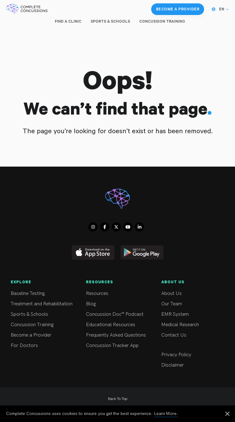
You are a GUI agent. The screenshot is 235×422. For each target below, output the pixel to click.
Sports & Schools (43, 314)
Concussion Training (43, 325)
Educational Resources (118, 325)
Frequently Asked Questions (118, 335)
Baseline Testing (43, 293)
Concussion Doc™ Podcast (118, 314)
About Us (193, 293)
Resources (118, 293)
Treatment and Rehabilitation (43, 304)
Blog (118, 304)
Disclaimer (193, 365)
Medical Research (193, 325)
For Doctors (43, 346)
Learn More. (166, 413)
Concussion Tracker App (118, 346)
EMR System (193, 314)
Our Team (193, 304)
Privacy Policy (193, 355)
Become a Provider (43, 335)
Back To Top (117, 399)
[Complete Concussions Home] (26, 9)
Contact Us (193, 335)
